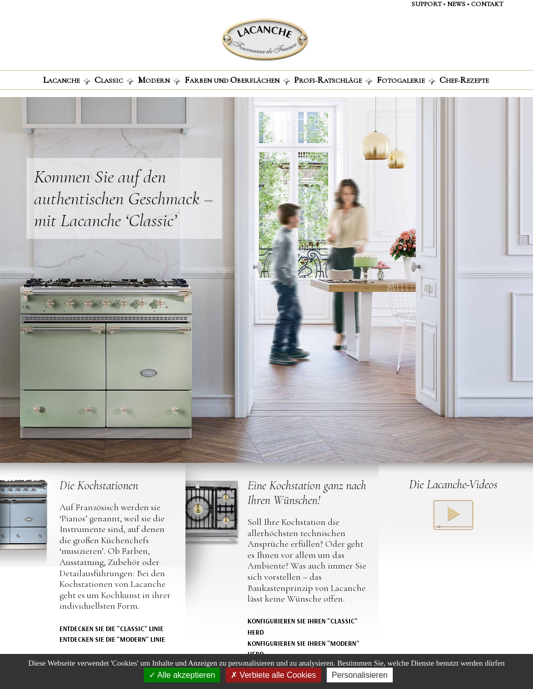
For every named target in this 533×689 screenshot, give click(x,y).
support (427, 4)
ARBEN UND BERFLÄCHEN (237, 79)
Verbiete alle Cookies (273, 675)
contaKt (487, 4)
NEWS (456, 4)
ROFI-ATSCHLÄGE (333, 79)
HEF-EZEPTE (464, 79)
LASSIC (114, 79)
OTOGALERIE (406, 79)
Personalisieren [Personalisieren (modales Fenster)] (360, 675)
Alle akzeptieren (182, 675)
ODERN (159, 79)
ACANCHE (66, 79)
